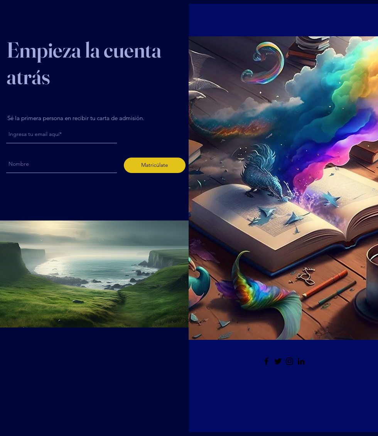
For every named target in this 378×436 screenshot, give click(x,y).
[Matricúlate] (155, 165)
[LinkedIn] (301, 361)
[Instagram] (289, 361)
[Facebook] (266, 361)
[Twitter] (278, 361)
